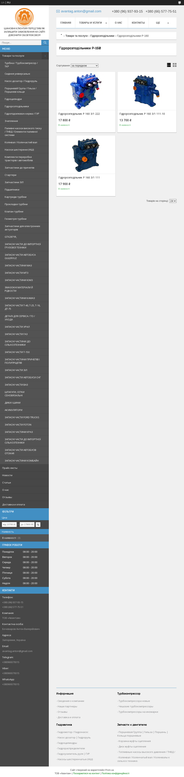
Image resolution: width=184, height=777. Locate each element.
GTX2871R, (11, 236)
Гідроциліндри (13, 99)
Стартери (10, 175)
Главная (65, 22)
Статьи (6, 482)
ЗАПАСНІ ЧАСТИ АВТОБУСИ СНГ (23, 377)
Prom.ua (109, 770)
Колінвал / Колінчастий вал (21, 142)
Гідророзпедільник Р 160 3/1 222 (79, 113)
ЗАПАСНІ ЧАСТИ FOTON (18, 424)
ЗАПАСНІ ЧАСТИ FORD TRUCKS (22, 417)
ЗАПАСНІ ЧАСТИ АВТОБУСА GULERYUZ (20, 256)
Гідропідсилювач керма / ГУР (22, 113)
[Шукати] (45, 42)
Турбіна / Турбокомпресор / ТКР (21, 64)
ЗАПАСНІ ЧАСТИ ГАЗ (16, 334)
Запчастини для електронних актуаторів (22, 227)
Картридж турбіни (15, 197)
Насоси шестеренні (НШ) (19, 149)
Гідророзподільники (17, 106)
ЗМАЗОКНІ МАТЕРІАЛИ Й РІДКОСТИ (19, 289)
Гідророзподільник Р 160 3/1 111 (79, 177)
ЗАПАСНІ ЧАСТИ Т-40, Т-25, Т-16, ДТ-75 (22, 307)
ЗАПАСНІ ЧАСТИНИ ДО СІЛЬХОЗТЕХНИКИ (17, 343)
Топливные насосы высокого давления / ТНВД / (147, 752)
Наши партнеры (67, 706)
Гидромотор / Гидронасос (73, 732)
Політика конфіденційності (115, 773)
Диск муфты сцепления (132, 746)
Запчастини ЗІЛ (14, 182)
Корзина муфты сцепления (135, 741)
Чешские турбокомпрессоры (136, 706)
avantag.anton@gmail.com (17, 651)
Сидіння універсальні (17, 73)
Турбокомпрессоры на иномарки (138, 711)
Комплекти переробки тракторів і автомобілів (19, 158)
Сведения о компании (71, 701)
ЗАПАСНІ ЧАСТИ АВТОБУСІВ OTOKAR (20, 451)
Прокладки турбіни (16, 204)
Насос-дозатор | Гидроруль (74, 737)
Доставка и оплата (13, 504)
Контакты (138, 22)
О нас (5, 490)
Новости (7, 475)
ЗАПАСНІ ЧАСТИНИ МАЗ (18, 265)
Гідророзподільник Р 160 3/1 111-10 (142, 113)
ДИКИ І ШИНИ (12, 402)
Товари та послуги (13, 55)
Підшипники (12, 189)
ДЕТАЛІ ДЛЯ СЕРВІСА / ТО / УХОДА (20, 317)
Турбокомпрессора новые (134, 701)
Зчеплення (11, 121)
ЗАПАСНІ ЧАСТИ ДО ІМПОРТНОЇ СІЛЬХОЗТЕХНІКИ (23, 441)
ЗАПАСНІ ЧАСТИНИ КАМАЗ (20, 298)
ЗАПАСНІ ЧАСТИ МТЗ (16, 272)
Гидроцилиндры (67, 743)
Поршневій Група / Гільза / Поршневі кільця (20, 90)
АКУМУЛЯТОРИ (13, 410)
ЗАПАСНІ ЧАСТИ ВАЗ (16, 384)
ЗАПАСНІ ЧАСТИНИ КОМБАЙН (22, 460)
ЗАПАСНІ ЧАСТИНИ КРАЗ (19, 432)
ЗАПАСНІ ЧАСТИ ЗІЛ (16, 370)
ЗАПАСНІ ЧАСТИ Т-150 (17, 352)
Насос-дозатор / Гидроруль (21, 81)
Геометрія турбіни (15, 218)
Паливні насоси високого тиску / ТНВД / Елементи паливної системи (23, 132)
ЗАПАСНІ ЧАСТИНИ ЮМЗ (19, 280)
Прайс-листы (9, 468)
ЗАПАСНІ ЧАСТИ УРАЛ (17, 326)
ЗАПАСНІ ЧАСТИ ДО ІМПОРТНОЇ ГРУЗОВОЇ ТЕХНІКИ (23, 245)
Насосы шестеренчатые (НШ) (75, 759)
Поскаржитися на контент (86, 773)
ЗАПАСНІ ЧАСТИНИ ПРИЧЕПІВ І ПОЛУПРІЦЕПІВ (22, 361)
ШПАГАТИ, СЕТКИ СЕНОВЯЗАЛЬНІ (14, 393)
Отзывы (7, 497)
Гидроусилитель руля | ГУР (74, 753)
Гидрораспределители (71, 748)
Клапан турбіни (14, 211)
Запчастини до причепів (19, 167)
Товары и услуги (90, 22)
